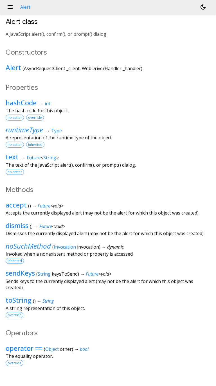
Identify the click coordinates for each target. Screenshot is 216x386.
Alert (13, 67)
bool (84, 349)
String (49, 158)
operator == (24, 348)
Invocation (65, 247)
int (47, 104)
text (12, 156)
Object (52, 349)
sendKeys (20, 273)
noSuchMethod (28, 246)
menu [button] (10, 7)
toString (19, 300)
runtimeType (24, 129)
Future (34, 158)
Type (56, 131)
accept (16, 204)
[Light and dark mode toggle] (203, 7)
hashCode (21, 102)
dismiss (17, 225)
